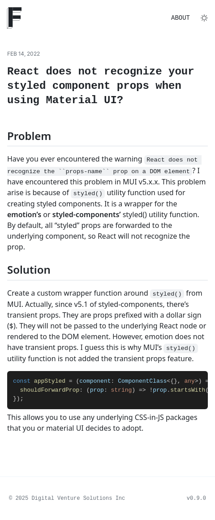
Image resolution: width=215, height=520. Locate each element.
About (180, 18)
